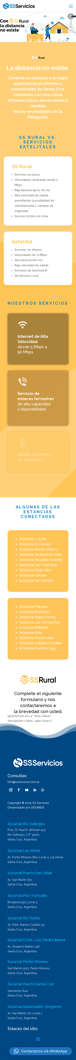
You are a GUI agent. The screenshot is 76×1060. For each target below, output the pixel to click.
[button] (40, 1051)
